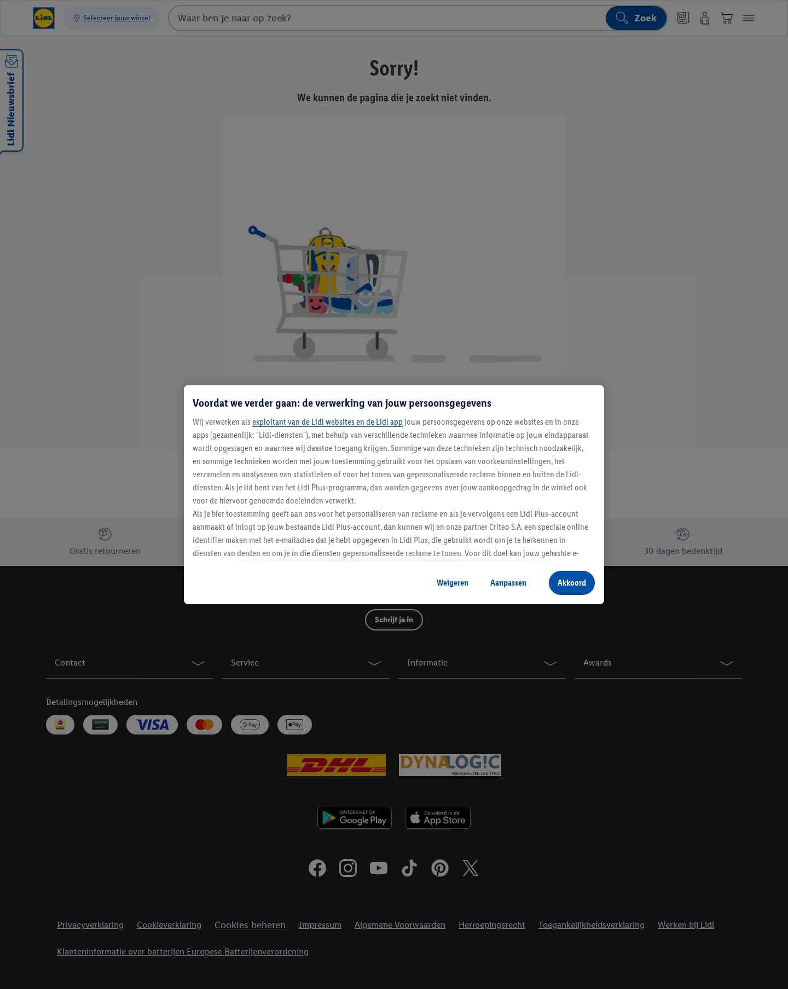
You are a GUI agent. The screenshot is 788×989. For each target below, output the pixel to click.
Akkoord (572, 582)
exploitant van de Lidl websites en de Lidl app (327, 422)
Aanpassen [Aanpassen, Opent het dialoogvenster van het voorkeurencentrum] (508, 582)
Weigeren (452, 582)
